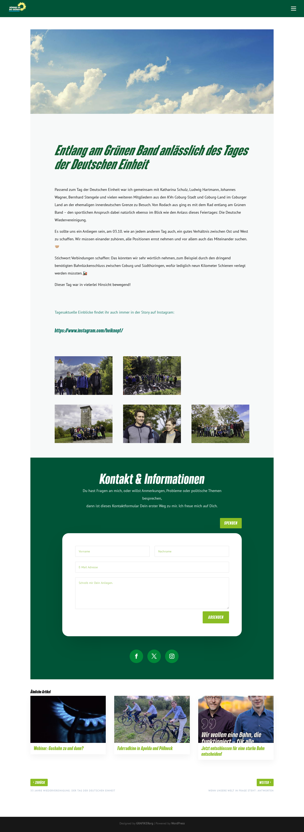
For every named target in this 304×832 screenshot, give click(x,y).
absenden (216, 613)
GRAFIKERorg (144, 823)
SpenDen (231, 523)
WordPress (178, 823)
